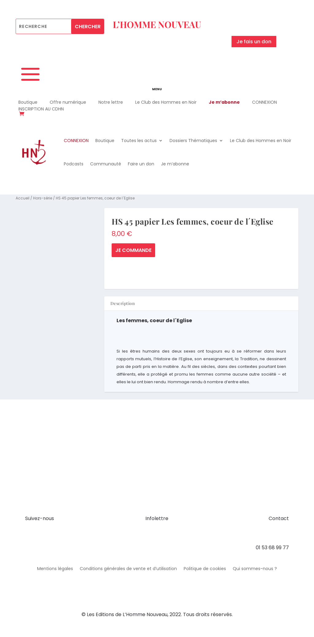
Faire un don (141, 164)
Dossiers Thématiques (193, 140)
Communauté (105, 164)
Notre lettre (110, 102)
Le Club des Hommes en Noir (166, 102)
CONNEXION (264, 102)
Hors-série (42, 198)
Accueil (22, 198)
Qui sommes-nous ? (255, 569)
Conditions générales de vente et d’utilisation (128, 569)
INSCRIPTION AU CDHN (41, 109)
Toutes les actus (139, 140)
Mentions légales (55, 569)
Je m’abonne (224, 102)
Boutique (27, 102)
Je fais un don (253, 41)
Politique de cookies (205, 569)
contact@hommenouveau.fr (254, 533)
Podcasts (73, 164)
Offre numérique (68, 102)
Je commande (133, 250)
